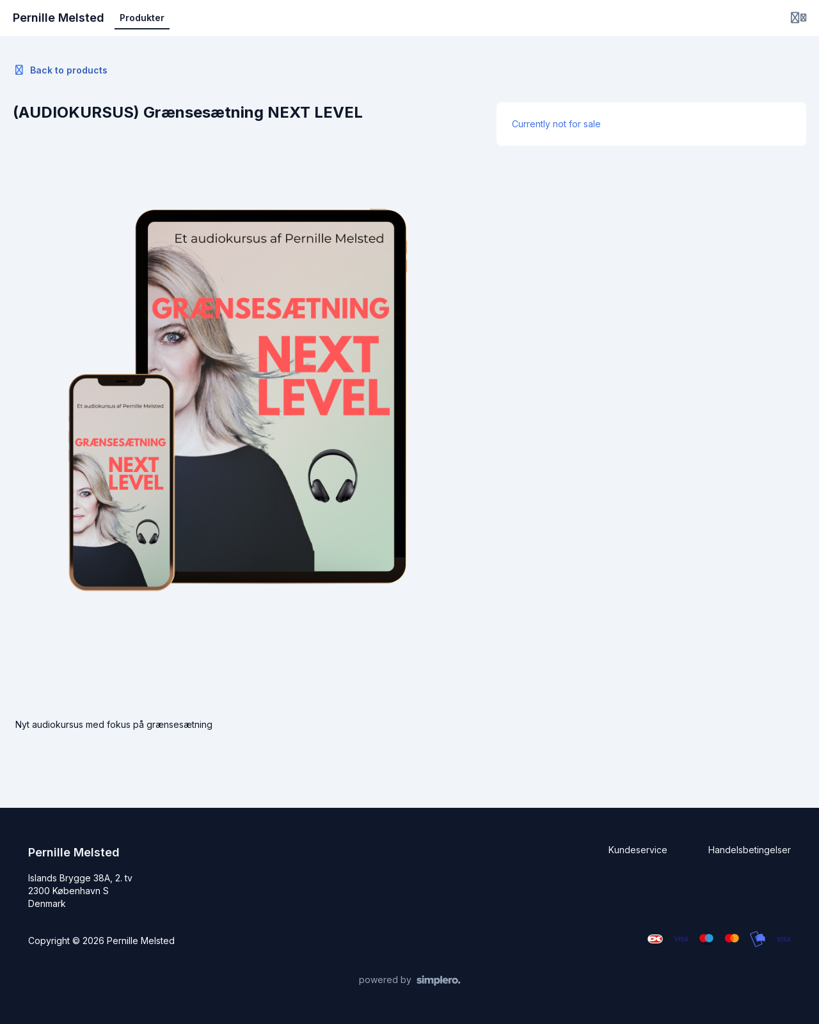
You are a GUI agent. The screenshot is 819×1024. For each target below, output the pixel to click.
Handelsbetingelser (749, 849)
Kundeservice (637, 849)
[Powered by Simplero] (410, 980)
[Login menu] (798, 18)
